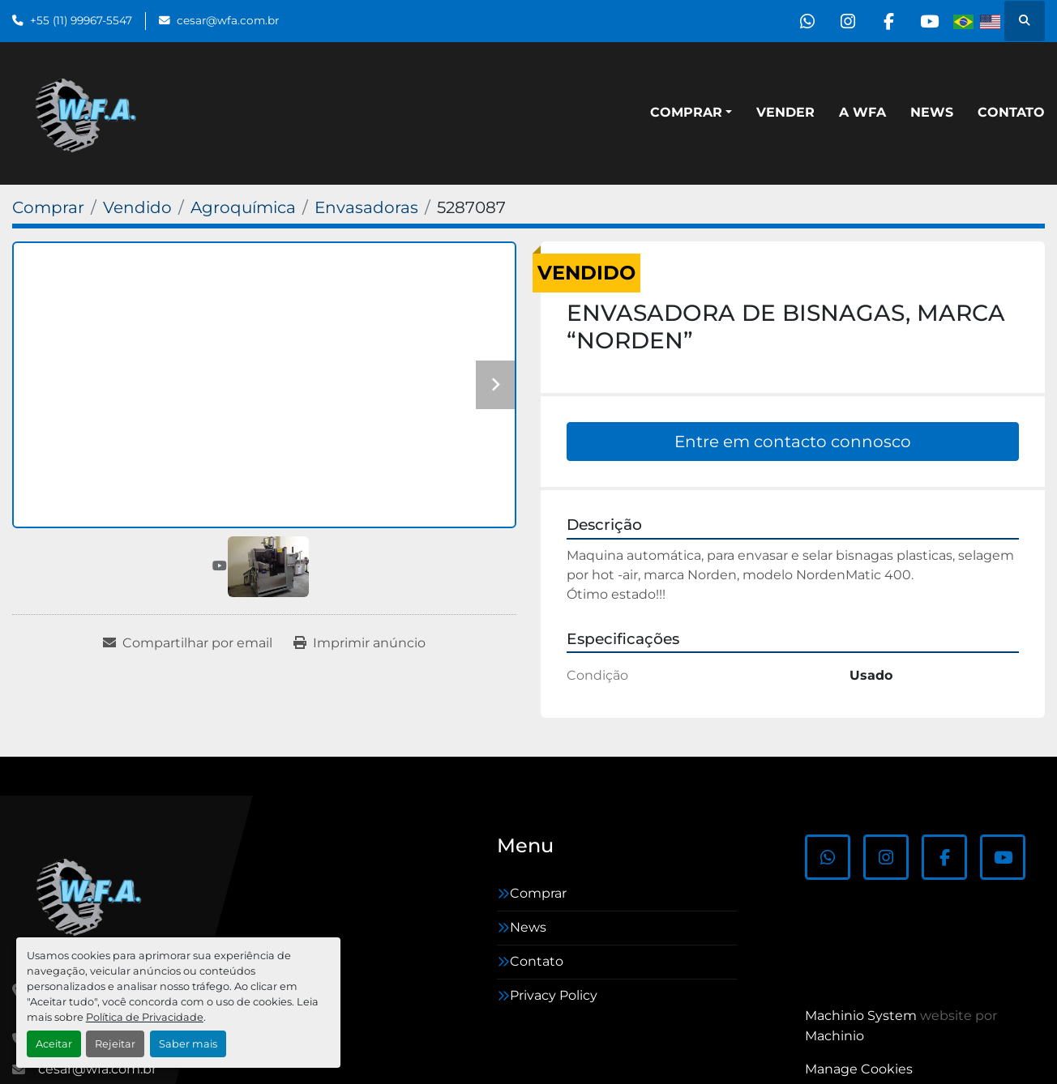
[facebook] (887, 21)
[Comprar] (48, 207)
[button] (691, 112)
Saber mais (188, 1044)
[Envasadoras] (366, 207)
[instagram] (846, 21)
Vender (785, 112)
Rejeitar (115, 1044)
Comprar (686, 112)
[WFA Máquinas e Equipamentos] (92, 895)
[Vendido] (137, 207)
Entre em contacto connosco (792, 441)
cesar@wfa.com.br (228, 20)
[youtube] (929, 21)
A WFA (862, 112)
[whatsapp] (805, 21)
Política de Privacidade (144, 1017)
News (931, 112)
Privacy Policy (553, 995)
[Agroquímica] (243, 207)
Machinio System (861, 1015)
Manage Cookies (859, 1069)
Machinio (834, 1035)
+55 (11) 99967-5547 (81, 20)
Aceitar (54, 1044)
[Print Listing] (359, 643)
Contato (1011, 112)
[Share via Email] (187, 643)
